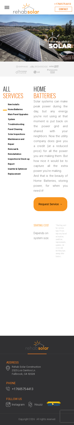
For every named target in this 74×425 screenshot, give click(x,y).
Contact (63, 9)
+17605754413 (62, 4)
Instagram (18, 404)
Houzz (39, 404)
